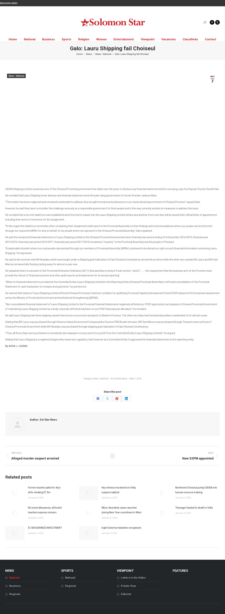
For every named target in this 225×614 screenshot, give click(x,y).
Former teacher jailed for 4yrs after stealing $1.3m (44, 490)
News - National (16, 76)
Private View (128, 585)
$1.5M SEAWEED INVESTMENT (45, 527)
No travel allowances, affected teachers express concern (45, 510)
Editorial (126, 594)
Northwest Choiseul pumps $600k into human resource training (196, 490)
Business (15, 585)
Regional (14, 594)
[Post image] (14, 493)
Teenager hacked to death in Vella (194, 507)
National (14, 577)
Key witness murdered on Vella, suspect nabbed (119, 490)
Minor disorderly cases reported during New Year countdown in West (121, 510)
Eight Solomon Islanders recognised (121, 527)
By (119, 378)
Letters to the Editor (133, 577)
